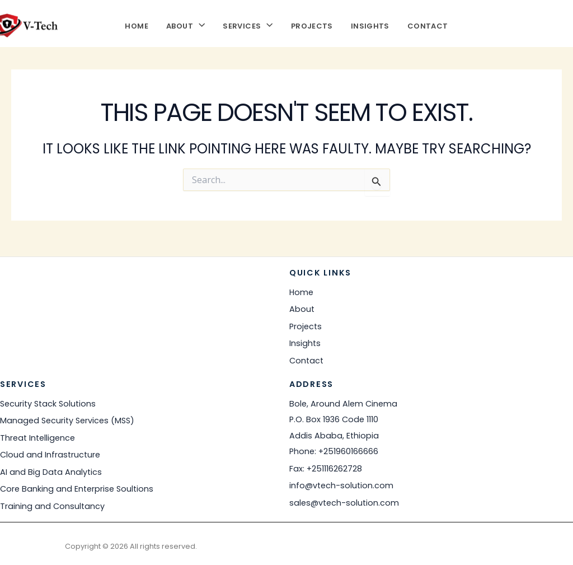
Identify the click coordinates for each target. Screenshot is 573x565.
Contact (427, 24)
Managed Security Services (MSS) (67, 420)
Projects (312, 24)
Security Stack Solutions (48, 403)
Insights (370, 24)
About (185, 24)
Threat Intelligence (37, 437)
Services (248, 24)
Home (136, 24)
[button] (199, 24)
